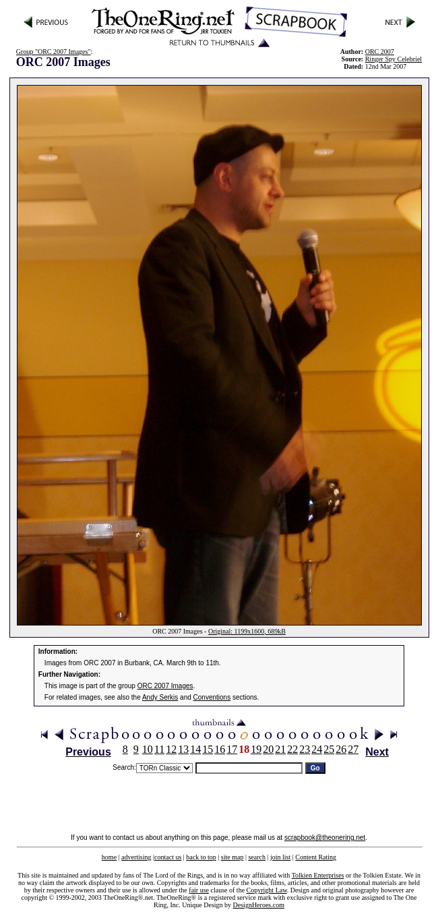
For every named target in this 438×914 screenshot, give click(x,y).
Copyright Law (267, 890)
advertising (136, 857)
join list (280, 857)
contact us (167, 857)
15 (207, 749)
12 (171, 749)
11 (159, 749)
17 (231, 749)
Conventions (212, 697)
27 (353, 749)
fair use (199, 890)
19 (256, 749)
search (256, 857)
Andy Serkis (160, 697)
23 (304, 749)
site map (232, 857)
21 (280, 749)
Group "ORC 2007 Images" (53, 51)
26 (341, 749)
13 (183, 749)
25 (328, 749)
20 (268, 749)
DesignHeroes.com (258, 905)
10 (147, 749)
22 (292, 749)
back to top (201, 857)
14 (195, 749)
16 (219, 749)
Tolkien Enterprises (318, 875)
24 (316, 749)
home (109, 857)
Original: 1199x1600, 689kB (247, 631)
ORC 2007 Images (165, 686)
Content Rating (315, 857)
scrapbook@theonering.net (324, 837)
